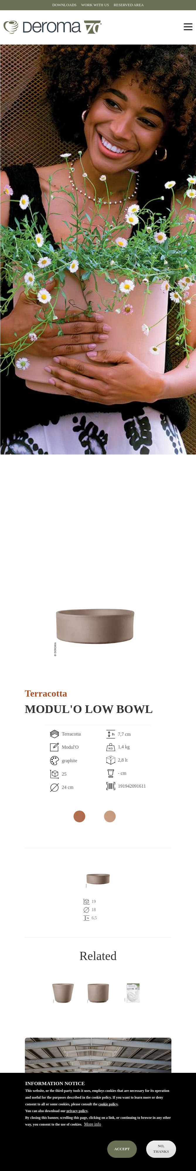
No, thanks (161, 1151)
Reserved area (129, 5)
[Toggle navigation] (188, 27)
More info (92, 1126)
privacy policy (77, 1113)
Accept (122, 1151)
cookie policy (108, 1106)
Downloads (64, 5)
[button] (95, 627)
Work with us (95, 5)
